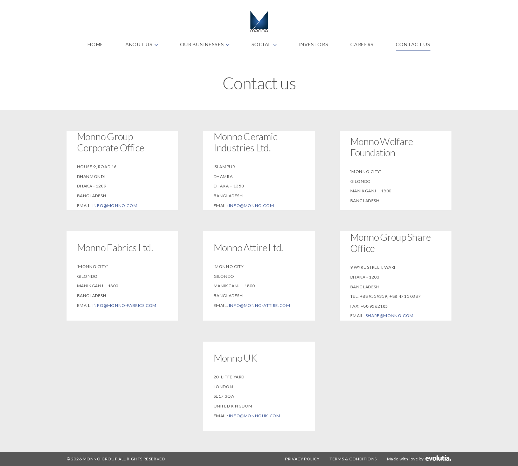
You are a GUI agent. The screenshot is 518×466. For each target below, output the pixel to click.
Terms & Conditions (353, 458)
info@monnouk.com (255, 415)
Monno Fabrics (259, 21)
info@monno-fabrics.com (124, 305)
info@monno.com (114, 205)
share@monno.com (390, 315)
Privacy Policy (302, 458)
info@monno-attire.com (259, 305)
